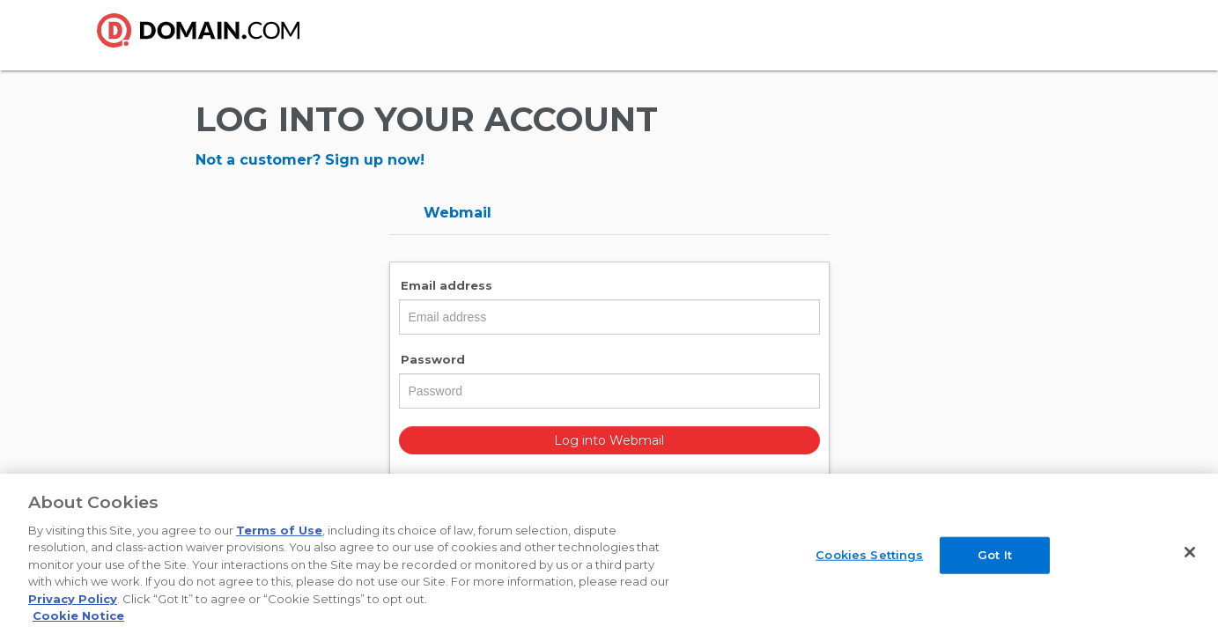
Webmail (457, 212)
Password (433, 359)
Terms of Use (279, 530)
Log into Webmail (609, 440)
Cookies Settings (869, 555)
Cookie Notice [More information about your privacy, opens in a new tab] (78, 615)
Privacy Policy (72, 599)
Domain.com (209, 37)
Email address (446, 285)
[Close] (1189, 552)
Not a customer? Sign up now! (310, 159)
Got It (995, 555)
